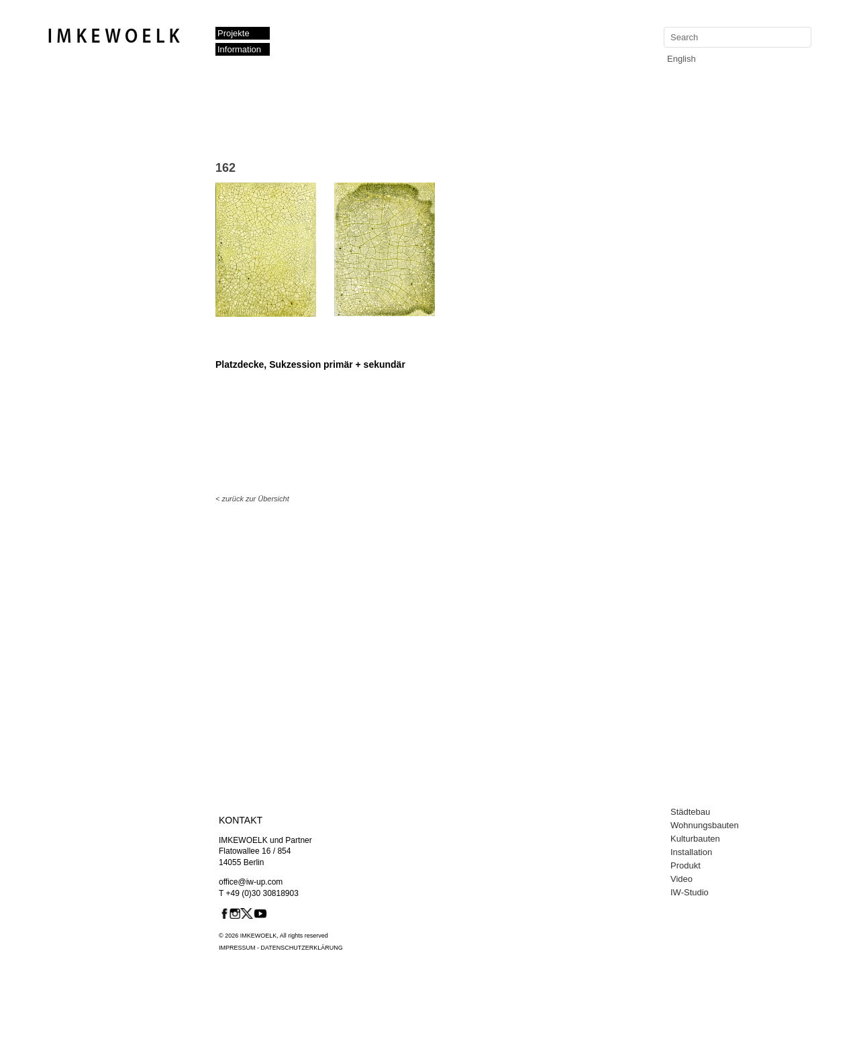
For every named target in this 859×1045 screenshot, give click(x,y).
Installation (691, 852)
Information (239, 49)
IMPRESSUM (237, 947)
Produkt (685, 865)
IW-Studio (689, 892)
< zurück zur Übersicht (252, 499)
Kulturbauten (695, 839)
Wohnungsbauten (704, 825)
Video (681, 879)
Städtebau (690, 812)
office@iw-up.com (251, 882)
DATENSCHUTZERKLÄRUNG (302, 947)
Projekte (233, 33)
